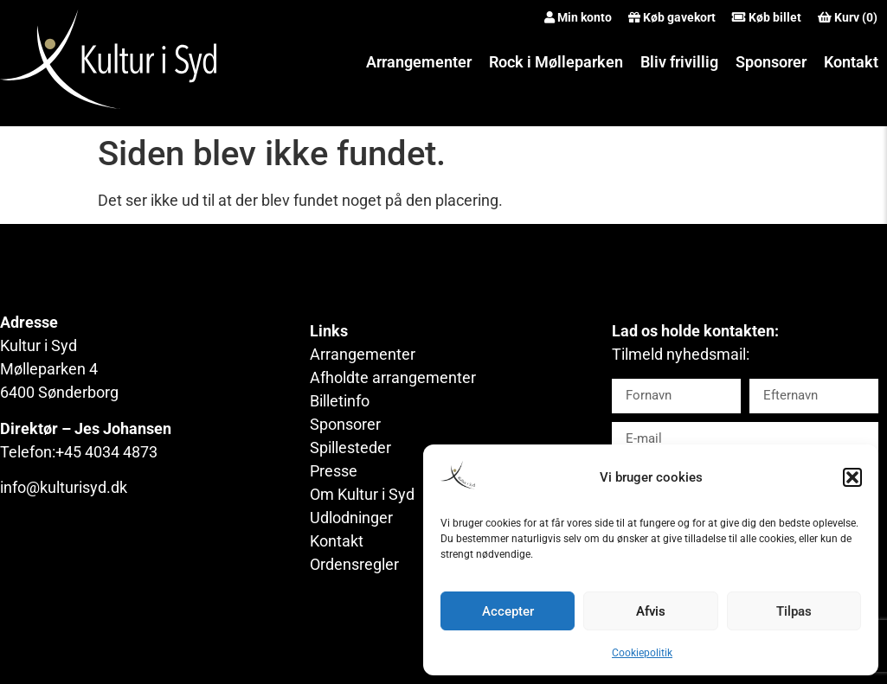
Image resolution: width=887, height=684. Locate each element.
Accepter (508, 611)
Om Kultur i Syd (362, 494)
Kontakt (851, 62)
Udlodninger (351, 517)
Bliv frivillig (679, 62)
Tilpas (794, 611)
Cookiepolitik (642, 653)
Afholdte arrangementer (393, 377)
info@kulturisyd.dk (63, 487)
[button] (852, 477)
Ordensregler (354, 564)
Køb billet (775, 17)
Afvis (650, 611)
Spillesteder (350, 447)
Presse (333, 471)
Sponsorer (771, 62)
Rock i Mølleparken (556, 62)
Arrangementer (419, 62)
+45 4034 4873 (106, 452)
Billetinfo (340, 401)
